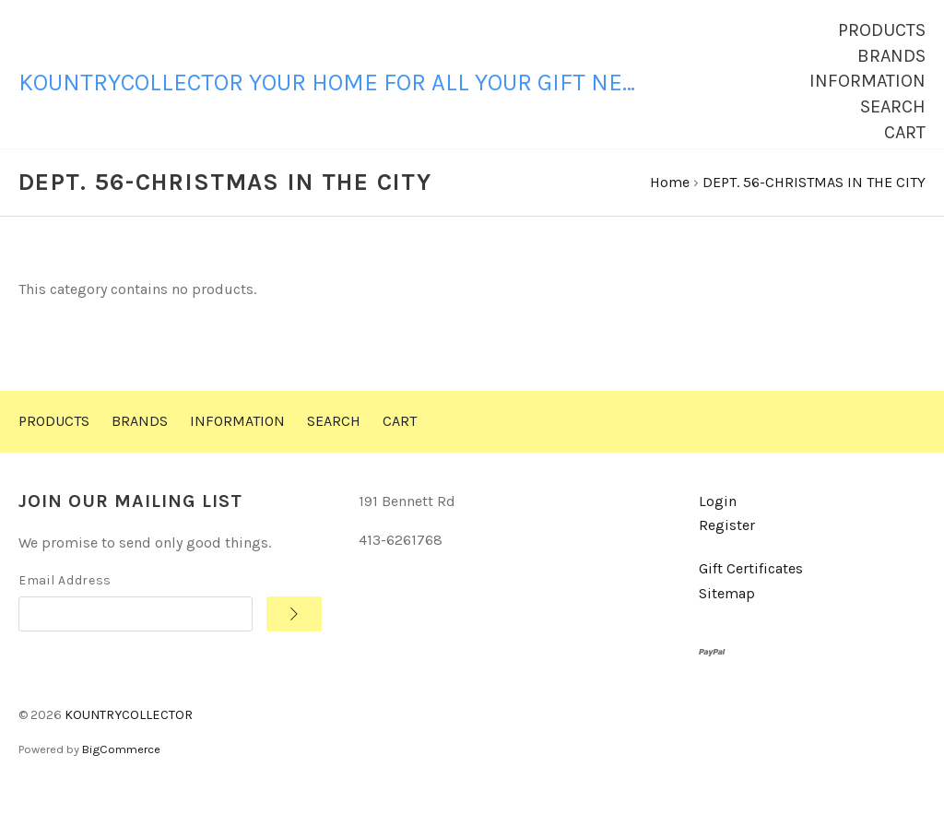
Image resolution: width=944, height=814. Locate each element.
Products (882, 30)
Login (718, 518)
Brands (891, 55)
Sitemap (727, 610)
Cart (905, 132)
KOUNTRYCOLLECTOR (129, 732)
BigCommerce (121, 766)
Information (867, 80)
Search (893, 106)
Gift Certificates (751, 586)
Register (727, 542)
